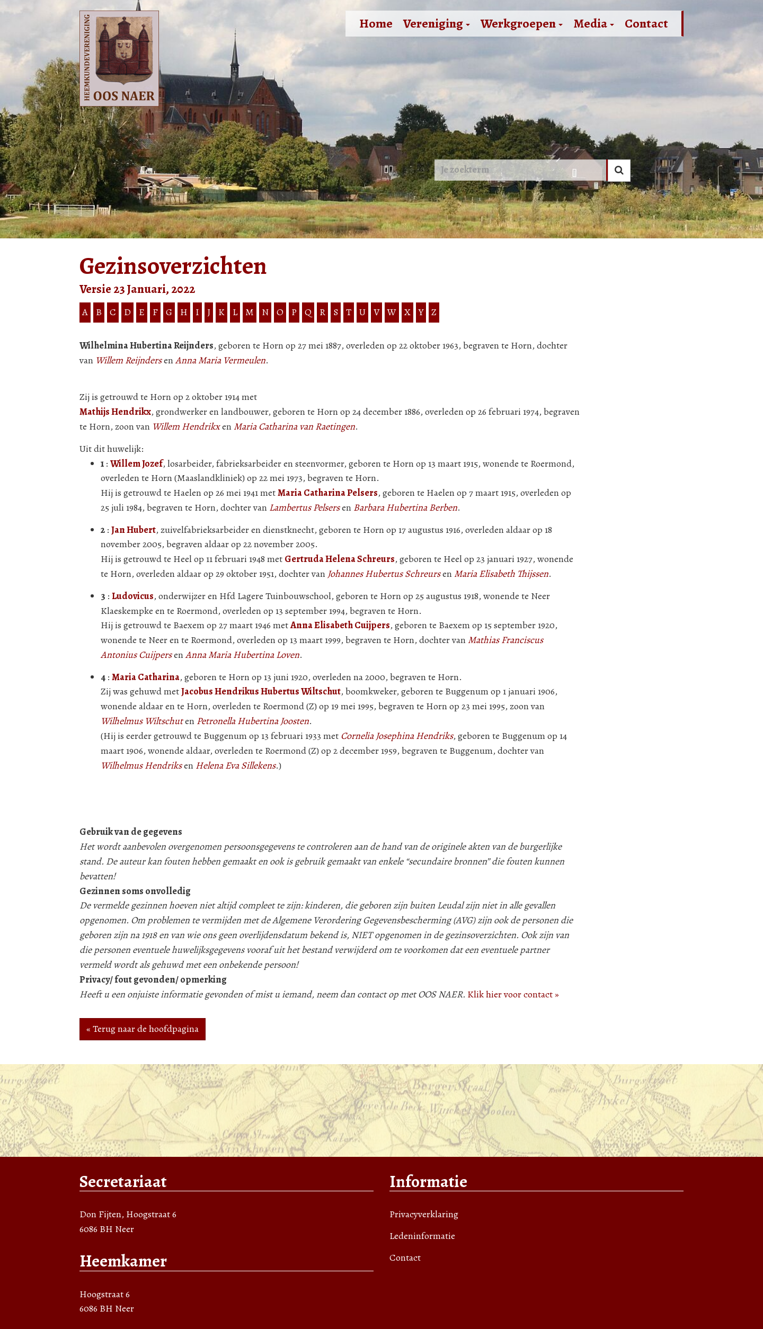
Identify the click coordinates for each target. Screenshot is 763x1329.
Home (376, 23)
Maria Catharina (146, 677)
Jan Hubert (133, 529)
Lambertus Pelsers (304, 507)
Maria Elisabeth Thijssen (501, 573)
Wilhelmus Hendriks (141, 765)
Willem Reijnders (128, 360)
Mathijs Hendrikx (115, 411)
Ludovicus (133, 596)
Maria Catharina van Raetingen (294, 426)
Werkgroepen (522, 23)
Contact (646, 23)
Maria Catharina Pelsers (328, 492)
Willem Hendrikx (186, 426)
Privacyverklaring (423, 1214)
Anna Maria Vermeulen (220, 360)
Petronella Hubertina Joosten (253, 721)
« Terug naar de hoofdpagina (142, 1028)
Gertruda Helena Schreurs (340, 558)
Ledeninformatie (422, 1235)
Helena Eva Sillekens (236, 765)
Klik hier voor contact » (513, 994)
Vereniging (436, 23)
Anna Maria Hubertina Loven (242, 654)
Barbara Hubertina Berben (405, 507)
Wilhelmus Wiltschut (142, 721)
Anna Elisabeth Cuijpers (340, 625)
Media (593, 23)
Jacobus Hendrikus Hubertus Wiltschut (261, 691)
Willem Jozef (136, 463)
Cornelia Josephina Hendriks (397, 735)
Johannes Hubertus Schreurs (383, 573)
